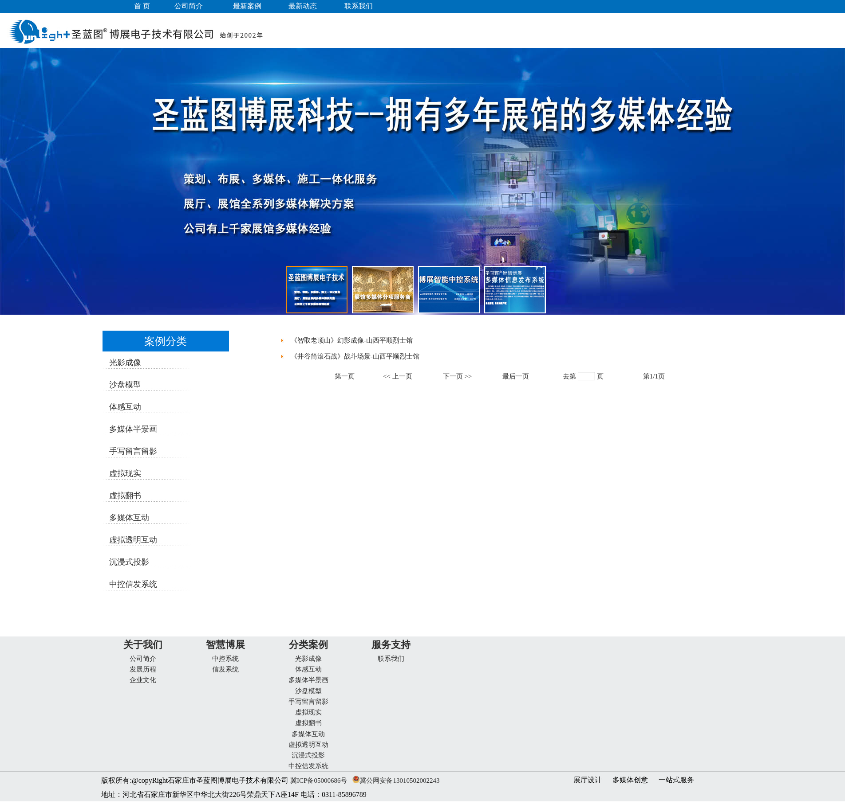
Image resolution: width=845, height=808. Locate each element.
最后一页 (515, 376)
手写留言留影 (308, 701)
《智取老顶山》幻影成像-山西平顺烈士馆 (352, 340)
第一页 (345, 376)
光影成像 (308, 658)
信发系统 (225, 669)
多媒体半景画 (308, 679)
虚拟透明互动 (308, 744)
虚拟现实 (308, 712)
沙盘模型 (308, 691)
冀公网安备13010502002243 (399, 780)
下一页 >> (457, 376)
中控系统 (225, 658)
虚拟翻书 (308, 722)
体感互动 (308, 669)
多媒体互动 (308, 734)
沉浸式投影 (308, 755)
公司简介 (143, 658)
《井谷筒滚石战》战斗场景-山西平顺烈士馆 (355, 356)
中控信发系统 (308, 765)
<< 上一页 (397, 376)
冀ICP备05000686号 (317, 780)
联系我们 (391, 658)
